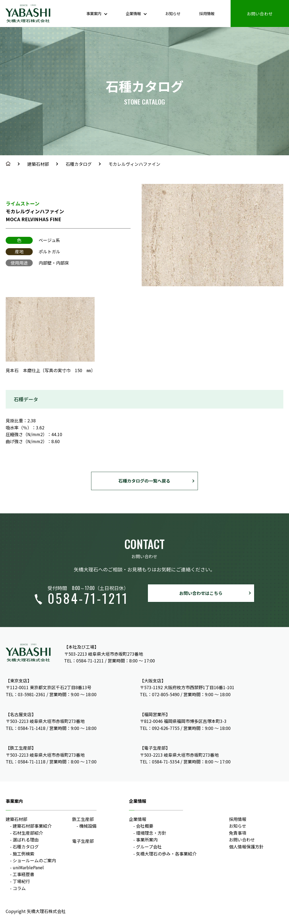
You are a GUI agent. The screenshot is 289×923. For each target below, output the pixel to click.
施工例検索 (23, 853)
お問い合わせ (260, 13)
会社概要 (144, 826)
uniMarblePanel (28, 867)
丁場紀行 (21, 881)
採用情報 (205, 13)
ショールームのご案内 (34, 860)
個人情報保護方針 (246, 846)
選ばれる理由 (26, 839)
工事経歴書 (23, 874)
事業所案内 (147, 839)
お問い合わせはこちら (200, 593)
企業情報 (137, 819)
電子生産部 (83, 841)
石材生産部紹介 (28, 833)
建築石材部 (38, 164)
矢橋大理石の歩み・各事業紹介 (166, 853)
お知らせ (169, 13)
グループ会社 (149, 846)
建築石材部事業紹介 (32, 826)
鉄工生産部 (83, 819)
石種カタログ (79, 164)
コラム (19, 888)
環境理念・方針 (151, 833)
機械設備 (88, 826)
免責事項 (237, 833)
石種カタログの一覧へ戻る (144, 480)
